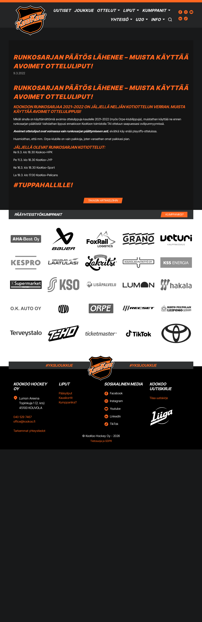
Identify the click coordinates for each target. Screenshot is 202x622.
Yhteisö (119, 19)
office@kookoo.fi (24, 421)
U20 (140, 19)
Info (156, 19)
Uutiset (62, 10)
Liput (129, 10)
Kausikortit (66, 398)
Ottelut (106, 10)
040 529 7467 (22, 417)
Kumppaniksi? (68, 402)
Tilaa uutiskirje (159, 398)
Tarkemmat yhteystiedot (29, 431)
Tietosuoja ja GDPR (101, 441)
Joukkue (84, 10)
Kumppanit (154, 10)
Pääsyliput (65, 393)
